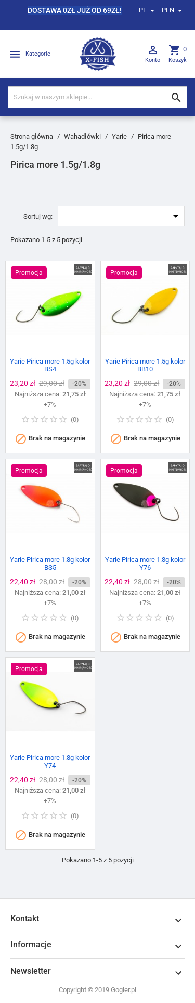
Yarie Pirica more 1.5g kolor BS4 (50, 365)
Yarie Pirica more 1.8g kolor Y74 (50, 761)
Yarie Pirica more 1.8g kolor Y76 (145, 563)
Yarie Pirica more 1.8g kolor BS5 (50, 563)
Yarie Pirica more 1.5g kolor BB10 (145, 365)
